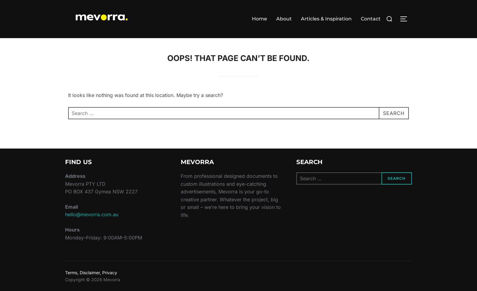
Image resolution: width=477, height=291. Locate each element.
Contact (371, 19)
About (284, 19)
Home (259, 19)
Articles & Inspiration (326, 19)
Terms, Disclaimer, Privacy (91, 272)
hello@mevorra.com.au (91, 214)
